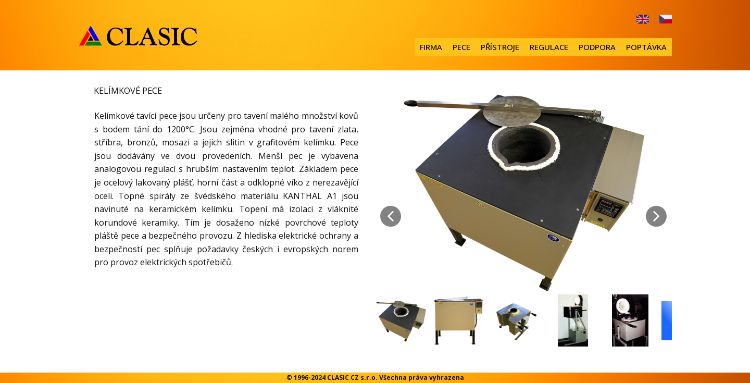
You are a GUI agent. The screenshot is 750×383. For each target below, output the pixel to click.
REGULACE (549, 47)
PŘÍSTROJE (500, 47)
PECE (461, 47)
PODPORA (597, 47)
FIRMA (431, 47)
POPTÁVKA (646, 47)
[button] (390, 216)
